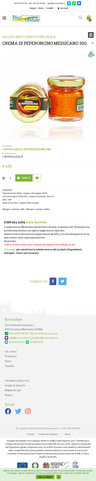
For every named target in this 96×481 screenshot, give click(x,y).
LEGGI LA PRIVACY (45, 477)
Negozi (33, 8)
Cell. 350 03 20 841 (31, 333)
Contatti (49, 8)
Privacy (30, 434)
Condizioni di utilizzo (48, 434)
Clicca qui (10, 249)
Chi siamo (11, 351)
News (41, 8)
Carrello (24, 177)
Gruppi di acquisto (15, 385)
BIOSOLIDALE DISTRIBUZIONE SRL (47, 148)
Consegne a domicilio (17, 380)
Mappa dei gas (13, 390)
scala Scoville (36, 222)
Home (67, 434)
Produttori (11, 356)
